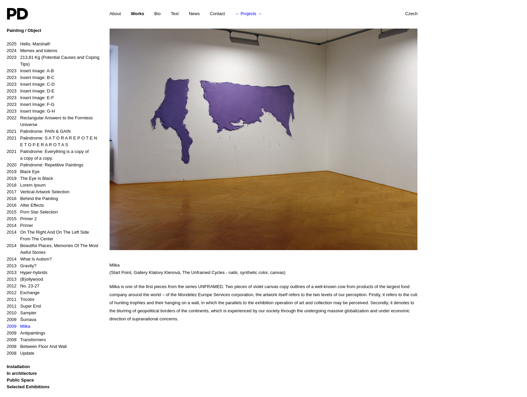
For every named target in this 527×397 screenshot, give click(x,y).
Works (138, 13)
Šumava (21, 319)
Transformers (26, 339)
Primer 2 (22, 218)
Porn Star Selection (32, 212)
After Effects (25, 205)
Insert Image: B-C (30, 77)
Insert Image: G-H (31, 111)
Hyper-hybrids (27, 272)
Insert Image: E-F (30, 97)
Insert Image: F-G (30, 104)
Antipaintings (26, 333)
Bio (157, 13)
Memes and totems (32, 50)
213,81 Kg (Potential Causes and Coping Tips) (53, 60)
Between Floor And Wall (37, 346)
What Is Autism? (29, 259)
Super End (24, 306)
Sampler (21, 313)
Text (175, 13)
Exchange (23, 292)
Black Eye (23, 171)
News (194, 13)
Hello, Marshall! (28, 44)
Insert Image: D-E (30, 91)
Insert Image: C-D (31, 84)
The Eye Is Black (30, 178)
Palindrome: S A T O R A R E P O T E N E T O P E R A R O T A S (52, 141)
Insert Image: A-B (30, 71)
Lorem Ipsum (26, 185)
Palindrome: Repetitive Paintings (45, 165)
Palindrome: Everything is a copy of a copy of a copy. (48, 154)
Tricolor (21, 299)
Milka (18, 326)
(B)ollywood (25, 279)
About (115, 13)
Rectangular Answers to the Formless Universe (50, 121)
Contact (217, 13)
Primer (20, 225)
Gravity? (21, 266)
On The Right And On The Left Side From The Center (48, 235)
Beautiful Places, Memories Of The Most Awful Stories (52, 248)
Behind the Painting (32, 198)
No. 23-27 (23, 286)
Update (20, 353)
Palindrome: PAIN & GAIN (39, 131)
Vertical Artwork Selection (38, 192)
